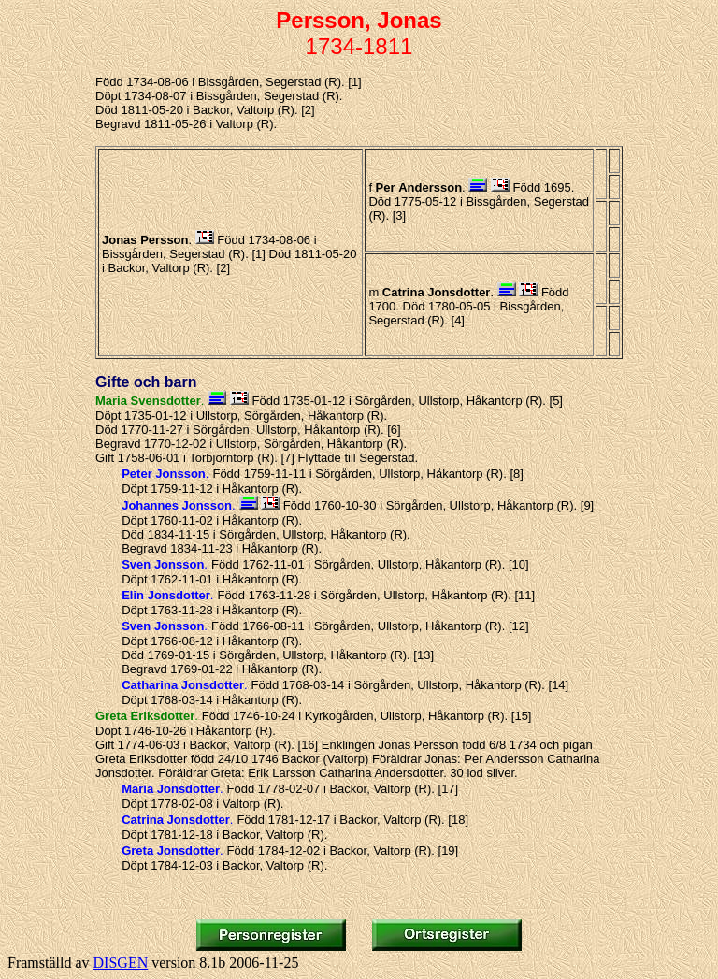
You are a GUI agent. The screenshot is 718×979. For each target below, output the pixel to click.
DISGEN (121, 963)
